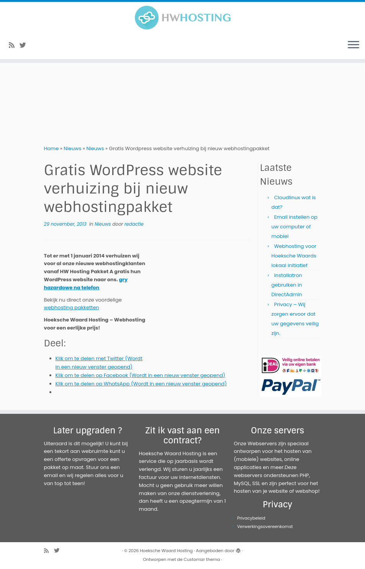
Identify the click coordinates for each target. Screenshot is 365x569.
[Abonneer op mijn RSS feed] (14, 45)
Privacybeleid (251, 518)
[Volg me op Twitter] (25, 45)
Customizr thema (202, 559)
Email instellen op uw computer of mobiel (295, 226)
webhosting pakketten (71, 307)
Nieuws (72, 148)
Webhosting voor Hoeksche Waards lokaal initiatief (294, 256)
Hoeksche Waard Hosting (166, 551)
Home (51, 148)
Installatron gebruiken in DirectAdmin (287, 285)
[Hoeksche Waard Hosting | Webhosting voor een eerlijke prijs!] (182, 18)
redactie (134, 224)
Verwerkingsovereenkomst (265, 526)
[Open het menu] (353, 45)
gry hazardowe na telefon (86, 283)
